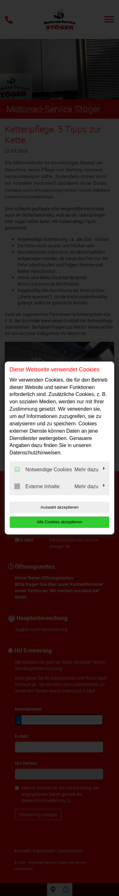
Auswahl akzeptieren (60, 507)
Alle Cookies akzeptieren (59, 521)
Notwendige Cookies (43, 469)
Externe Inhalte (37, 486)
